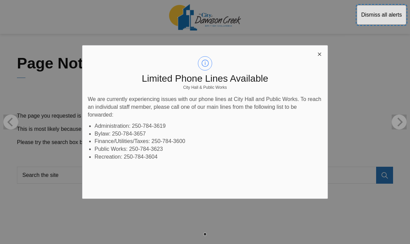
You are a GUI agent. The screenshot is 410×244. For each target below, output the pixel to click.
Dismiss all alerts (381, 15)
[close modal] (319, 53)
